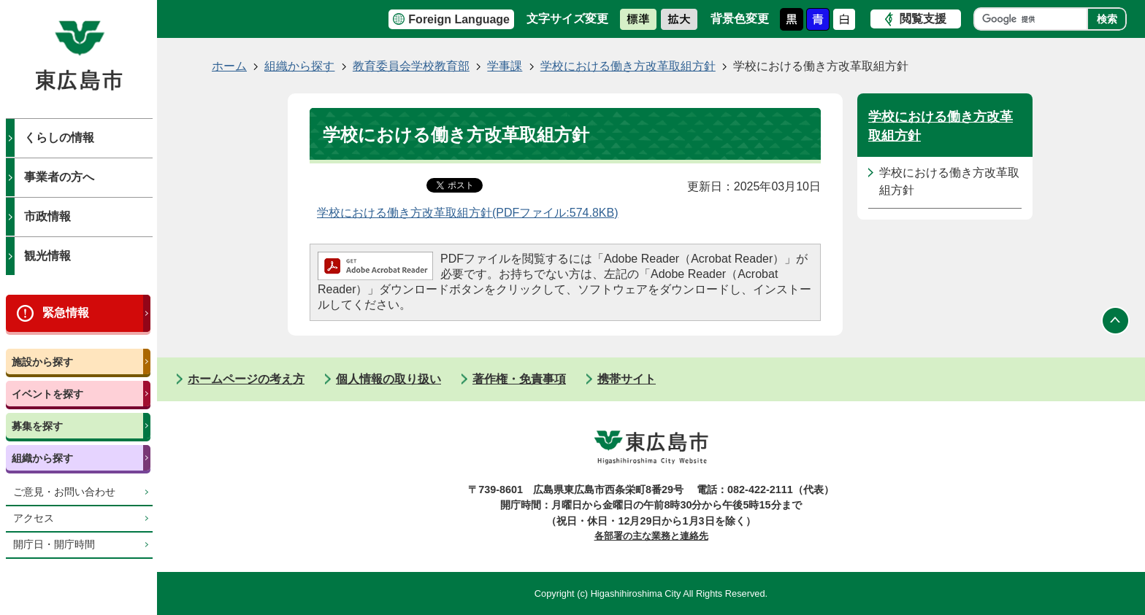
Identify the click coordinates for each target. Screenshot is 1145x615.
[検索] (1034, 19)
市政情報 (47, 216)
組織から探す (42, 458)
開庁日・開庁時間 (54, 544)
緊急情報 (65, 312)
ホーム (229, 66)
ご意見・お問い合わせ (64, 492)
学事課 (504, 66)
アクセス (33, 518)
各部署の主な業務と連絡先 (651, 535)
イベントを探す (47, 394)
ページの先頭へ (1115, 321)
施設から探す (42, 362)
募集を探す (37, 426)
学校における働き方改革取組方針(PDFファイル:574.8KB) (467, 212)
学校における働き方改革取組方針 (628, 66)
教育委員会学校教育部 (411, 66)
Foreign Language (459, 19)
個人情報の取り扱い (388, 379)
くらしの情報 (59, 137)
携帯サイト (626, 379)
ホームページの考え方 (246, 379)
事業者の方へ (59, 177)
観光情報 (47, 256)
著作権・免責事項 (519, 379)
